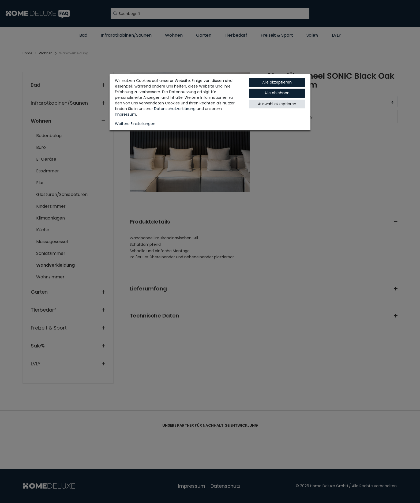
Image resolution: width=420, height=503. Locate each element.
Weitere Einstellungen (135, 123)
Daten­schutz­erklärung (175, 108)
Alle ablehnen (277, 93)
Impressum (125, 114)
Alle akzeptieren (277, 82)
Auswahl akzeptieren (277, 104)
